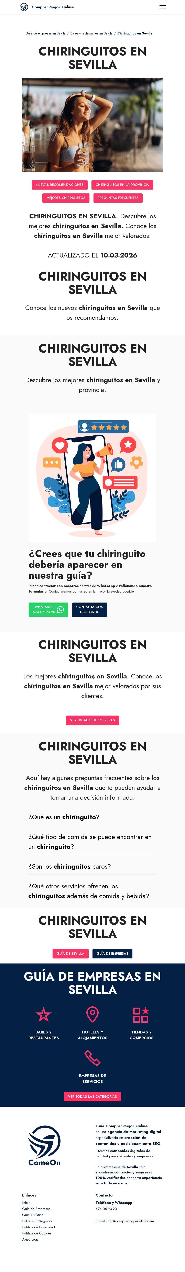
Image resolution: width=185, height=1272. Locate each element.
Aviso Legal (30, 1242)
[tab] (92, 819)
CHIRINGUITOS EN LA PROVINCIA (124, 185)
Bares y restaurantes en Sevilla (91, 33)
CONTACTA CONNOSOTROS (91, 610)
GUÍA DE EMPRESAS (113, 956)
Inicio (26, 1205)
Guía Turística (32, 1217)
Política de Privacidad (38, 1230)
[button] (92, 819)
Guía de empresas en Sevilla (45, 33)
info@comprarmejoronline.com (130, 1223)
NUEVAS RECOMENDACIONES (57, 185)
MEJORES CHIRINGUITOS (65, 198)
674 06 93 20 (106, 1211)
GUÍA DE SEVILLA (70, 956)
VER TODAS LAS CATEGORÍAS (92, 1099)
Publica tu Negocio (37, 1223)
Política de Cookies (36, 1236)
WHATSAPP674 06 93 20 (49, 610)
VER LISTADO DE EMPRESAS (92, 722)
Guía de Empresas (36, 1211)
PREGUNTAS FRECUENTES (119, 198)
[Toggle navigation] (163, 7)
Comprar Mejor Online (53, 7)
